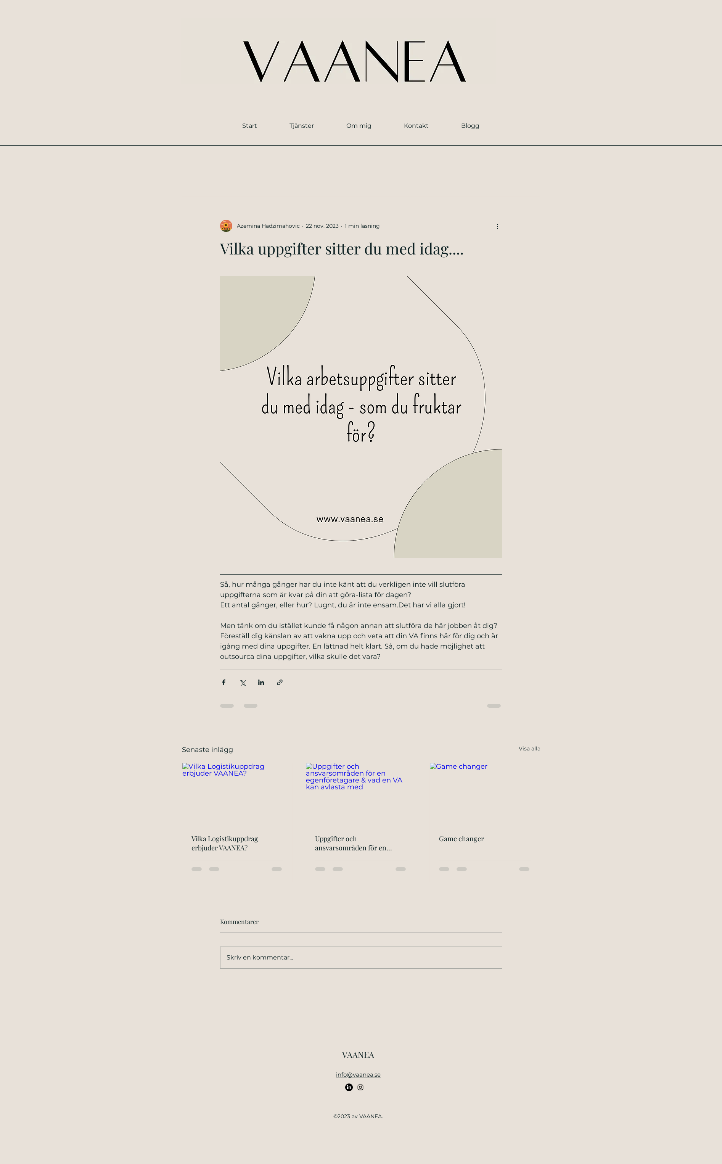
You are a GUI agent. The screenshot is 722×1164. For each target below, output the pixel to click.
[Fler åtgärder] (497, 225)
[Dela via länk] (279, 682)
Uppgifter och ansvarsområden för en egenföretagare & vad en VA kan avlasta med (357, 843)
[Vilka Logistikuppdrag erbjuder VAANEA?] (237, 794)
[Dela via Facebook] (223, 682)
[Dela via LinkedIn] (261, 682)
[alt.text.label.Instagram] (360, 1087)
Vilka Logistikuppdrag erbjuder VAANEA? (224, 843)
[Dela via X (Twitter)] (242, 682)
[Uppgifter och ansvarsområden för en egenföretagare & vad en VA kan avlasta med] (361, 794)
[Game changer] (485, 794)
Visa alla (529, 748)
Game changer (461, 838)
